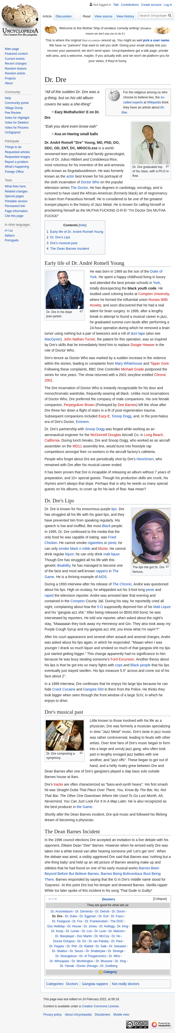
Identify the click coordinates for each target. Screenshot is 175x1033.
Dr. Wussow (104, 961)
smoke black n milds (74, 549)
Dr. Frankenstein (96, 921)
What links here (15, 186)
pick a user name (156, 40)
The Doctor (79, 188)
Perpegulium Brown (79, 405)
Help (8, 98)
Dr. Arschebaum (62, 911)
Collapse (160, 899)
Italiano (10, 235)
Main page (12, 49)
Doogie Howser (142, 345)
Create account (151, 5)
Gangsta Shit (93, 689)
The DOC (116, 921)
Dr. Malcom (116, 931)
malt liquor (111, 554)
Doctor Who (90, 182)
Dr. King (122, 926)
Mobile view (121, 1014)
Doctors (108, 899)
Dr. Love (100, 931)
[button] (157, 899)
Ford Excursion (122, 659)
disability (63, 565)
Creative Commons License (100, 1006)
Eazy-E (104, 416)
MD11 (77, 446)
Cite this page (14, 216)
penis (150, 590)
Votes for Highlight (17, 118)
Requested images (17, 157)
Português (12, 240)
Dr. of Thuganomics (93, 956)
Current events (15, 59)
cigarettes (95, 543)
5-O (100, 607)
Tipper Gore (159, 363)
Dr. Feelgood (61, 921)
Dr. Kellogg (107, 926)
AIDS (102, 577)
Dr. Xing (120, 961)
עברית (9, 230)
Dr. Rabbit (86, 946)
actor (70, 176)
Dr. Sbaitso (59, 951)
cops (119, 665)
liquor (69, 554)
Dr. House (74, 926)
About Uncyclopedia (78, 1014)
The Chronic (122, 584)
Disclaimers (102, 1014)
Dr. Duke (71, 916)
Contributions (130, 5)
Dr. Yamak (67, 966)
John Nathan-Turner (79, 339)
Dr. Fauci (117, 916)
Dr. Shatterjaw (95, 951)
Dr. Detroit (102, 911)
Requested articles (17, 152)
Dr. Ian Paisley (99, 941)
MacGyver (53, 339)
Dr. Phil (72, 946)
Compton (78, 601)
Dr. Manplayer (65, 936)
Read (87, 16)
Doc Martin (84, 936)
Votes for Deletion (17, 122)
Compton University (153, 294)
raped (49, 595)
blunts (103, 549)
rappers (102, 571)
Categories (54, 984)
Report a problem (16, 162)
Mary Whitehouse (128, 363)
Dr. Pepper (56, 946)
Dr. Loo (87, 931)
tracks (58, 784)
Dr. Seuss (76, 951)
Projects (10, 78)
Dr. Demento (84, 911)
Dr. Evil (103, 916)
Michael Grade (132, 369)
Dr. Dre (57, 916)
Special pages (14, 196)
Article (47, 16)
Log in (168, 5)
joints (112, 543)
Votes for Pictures (16, 127)
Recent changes (16, 63)
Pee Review (13, 112)
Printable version (16, 201)
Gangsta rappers (95, 984)
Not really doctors (125, 984)
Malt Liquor (162, 607)
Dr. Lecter (72, 931)
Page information (16, 211)
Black (106, 526)
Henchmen (145, 459)
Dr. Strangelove (66, 956)
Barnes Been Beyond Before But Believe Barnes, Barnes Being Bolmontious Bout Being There (103, 873)
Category (110, 972)
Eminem (82, 422)
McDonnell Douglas (105, 435)
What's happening (17, 166)
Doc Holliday (56, 926)
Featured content (16, 53)
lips (114, 509)
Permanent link (15, 206)
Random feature (15, 68)
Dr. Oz (81, 941)
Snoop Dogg (121, 416)
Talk (116, 5)
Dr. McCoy (102, 936)
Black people (140, 665)
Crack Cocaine (63, 689)
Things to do (13, 147)
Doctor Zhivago (87, 966)
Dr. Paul (116, 941)
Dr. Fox (78, 921)
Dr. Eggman (88, 916)
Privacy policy (52, 1014)
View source (104, 16)
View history (125, 16)
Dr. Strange (115, 951)
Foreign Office (14, 172)
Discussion (64, 16)
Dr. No (116, 936)
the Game (84, 807)
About (9, 83)
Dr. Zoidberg (108, 966)
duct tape (138, 333)
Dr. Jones (90, 926)
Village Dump (14, 108)
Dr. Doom (118, 911)
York (156, 283)
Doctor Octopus (64, 941)
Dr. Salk (101, 946)
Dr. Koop (57, 931)
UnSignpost (12, 132)
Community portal (16, 103)
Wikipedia (154, 102)
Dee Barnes (127, 405)
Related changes (16, 191)
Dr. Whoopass (59, 961)
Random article (15, 73)
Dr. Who (114, 956)
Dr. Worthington (82, 961)
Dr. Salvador (117, 946)
